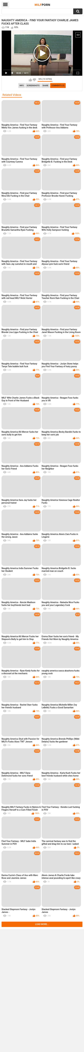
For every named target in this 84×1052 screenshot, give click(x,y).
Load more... (42, 924)
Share (45, 85)
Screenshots (33, 85)
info (22, 85)
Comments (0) (57, 85)
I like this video (30, 79)
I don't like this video (34, 79)
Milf (42, 4)
